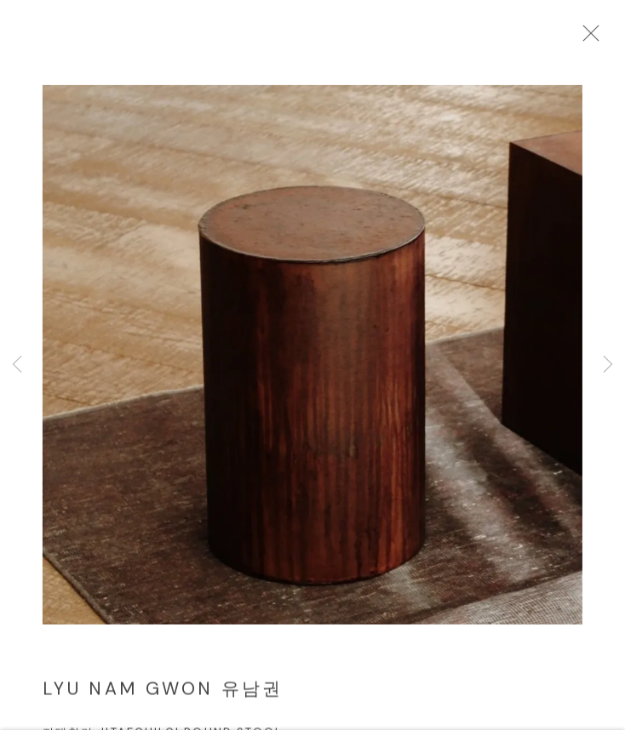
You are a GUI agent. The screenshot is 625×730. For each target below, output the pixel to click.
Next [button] (608, 365)
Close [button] (607, 38)
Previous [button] (17, 365)
